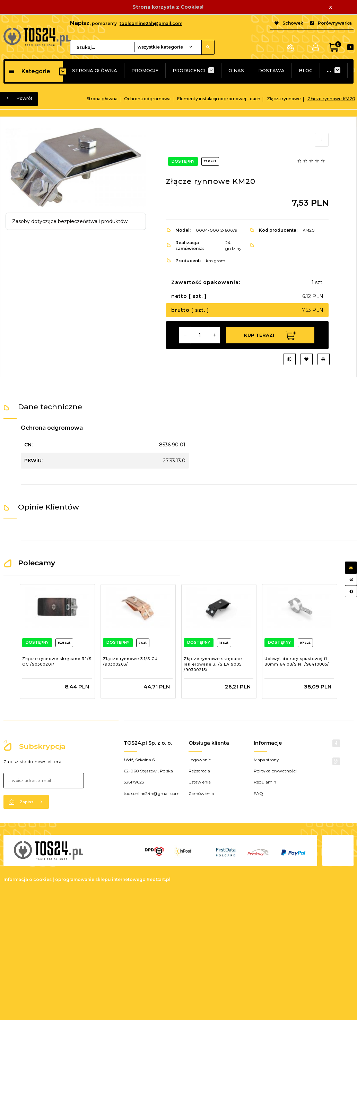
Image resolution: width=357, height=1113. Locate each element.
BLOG (306, 70)
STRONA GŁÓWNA (94, 70)
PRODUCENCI (189, 70)
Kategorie (29, 71)
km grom (215, 260)
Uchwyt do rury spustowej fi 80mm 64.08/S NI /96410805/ (296, 661)
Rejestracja (199, 765)
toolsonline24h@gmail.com (151, 23)
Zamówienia (201, 787)
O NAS (236, 70)
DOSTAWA (271, 70)
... (329, 70)
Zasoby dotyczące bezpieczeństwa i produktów (70, 221)
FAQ (258, 787)
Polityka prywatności (275, 765)
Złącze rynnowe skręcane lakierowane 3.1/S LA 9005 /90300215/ (213, 664)
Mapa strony (266, 754)
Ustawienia (200, 776)
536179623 (134, 776)
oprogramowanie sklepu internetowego (100, 873)
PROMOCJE (144, 70)
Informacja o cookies (27, 873)
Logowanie (200, 754)
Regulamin (265, 776)
